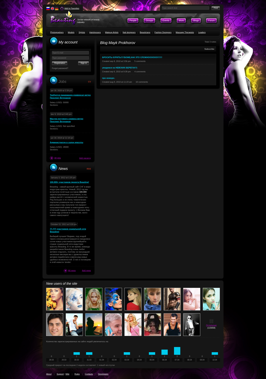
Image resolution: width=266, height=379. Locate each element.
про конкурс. (108, 78)
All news (70, 270)
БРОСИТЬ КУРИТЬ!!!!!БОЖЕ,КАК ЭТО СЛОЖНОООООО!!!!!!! (132, 57)
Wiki (67, 374)
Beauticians (145, 32)
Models (71, 32)
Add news (86, 270)
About (49, 374)
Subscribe (209, 49)
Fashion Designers (163, 32)
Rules (77, 374)
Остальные (211, 325)
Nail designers (129, 32)
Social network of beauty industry (88, 20)
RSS (89, 169)
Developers (103, 374)
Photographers (57, 32)
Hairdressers (95, 32)
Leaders (202, 32)
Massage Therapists (185, 32)
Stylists (82, 32)
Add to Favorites (71, 8)
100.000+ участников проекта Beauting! (69, 182)
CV (89, 82)
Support (60, 374)
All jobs (55, 158)
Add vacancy (85, 158)
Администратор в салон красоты (66, 142)
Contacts (89, 374)
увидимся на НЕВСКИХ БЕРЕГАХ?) (119, 68)
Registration (59, 63)
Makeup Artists (111, 32)
